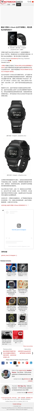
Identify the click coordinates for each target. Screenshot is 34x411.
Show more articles (28, 346)
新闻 (18, 4)
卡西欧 (3, 65)
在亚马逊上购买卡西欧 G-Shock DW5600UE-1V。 (14, 205)
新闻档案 (23, 397)
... (32, 4)
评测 (13, 4)
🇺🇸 (8, 60)
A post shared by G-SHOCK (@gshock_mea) (19, 246)
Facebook (29, 392)
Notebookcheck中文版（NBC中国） (9, 397)
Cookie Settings (17, 404)
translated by (14, 58)
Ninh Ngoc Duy (22, 386)
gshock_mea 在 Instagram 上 (9, 255)
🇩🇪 (10, 60)
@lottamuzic (26, 379)
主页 (8, 4)
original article (22, 370)
